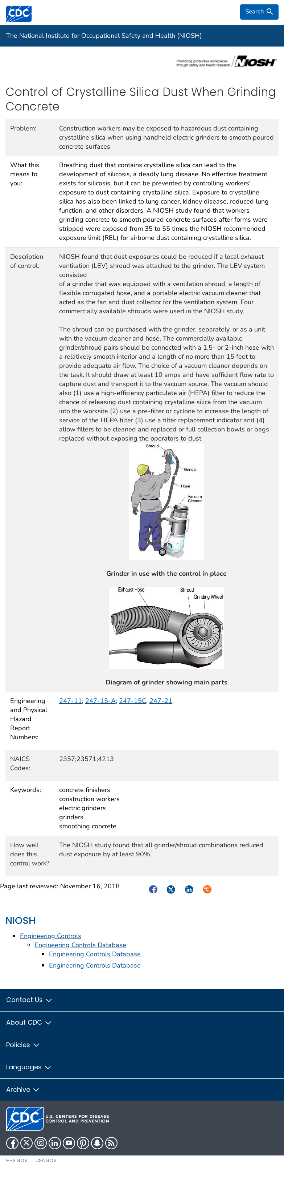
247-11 (70, 700)
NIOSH (20, 920)
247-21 (160, 700)
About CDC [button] (29, 1022)
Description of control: (26, 261)
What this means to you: (24, 174)
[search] (259, 12)
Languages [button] (29, 1067)
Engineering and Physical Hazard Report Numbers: (28, 718)
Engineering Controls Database (80, 945)
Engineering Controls (50, 936)
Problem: (23, 128)
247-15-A (100, 700)
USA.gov (46, 1160)
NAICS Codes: (20, 763)
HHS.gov (17, 1160)
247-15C (132, 700)
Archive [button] (23, 1089)
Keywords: (25, 789)
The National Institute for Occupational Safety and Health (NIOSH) (104, 35)
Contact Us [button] (29, 999)
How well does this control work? (29, 854)
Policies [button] (23, 1044)
